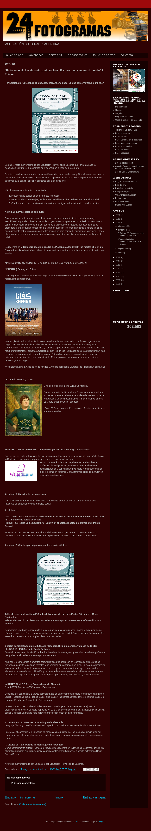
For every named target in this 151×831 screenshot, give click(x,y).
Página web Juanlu (123, 205)
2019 (118, 219)
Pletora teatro (121, 198)
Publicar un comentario (23, 783)
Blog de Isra (120, 185)
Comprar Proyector (123, 191)
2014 (118, 261)
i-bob (77, 822)
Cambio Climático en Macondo (128, 120)
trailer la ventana (122, 133)
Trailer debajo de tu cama (126, 130)
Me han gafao (121, 107)
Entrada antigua (94, 797)
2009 (118, 280)
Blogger (102, 822)
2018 (118, 223)
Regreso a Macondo (124, 117)
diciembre (122, 226)
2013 (118, 265)
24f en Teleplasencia (124, 163)
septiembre (123, 249)
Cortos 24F (56, 55)
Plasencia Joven (122, 201)
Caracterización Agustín (125, 195)
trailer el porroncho (123, 146)
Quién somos (14, 55)
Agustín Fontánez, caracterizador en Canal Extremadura (129, 167)
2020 (118, 215)
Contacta (126, 55)
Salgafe (118, 113)
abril (120, 253)
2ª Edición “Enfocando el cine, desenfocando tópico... (131, 234)
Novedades (35, 55)
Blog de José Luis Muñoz (126, 181)
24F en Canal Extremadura (127, 172)
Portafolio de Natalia (124, 188)
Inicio (59, 797)
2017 (118, 257)
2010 (118, 276)
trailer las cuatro (122, 150)
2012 (118, 269)
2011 (118, 273)
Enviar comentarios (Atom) (32, 804)
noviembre (123, 230)
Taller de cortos (104, 55)
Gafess (118, 110)
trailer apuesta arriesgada (126, 143)
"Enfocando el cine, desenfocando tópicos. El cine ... (130, 241)
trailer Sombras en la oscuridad (128, 140)
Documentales (78, 55)
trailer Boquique (122, 153)
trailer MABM (120, 136)
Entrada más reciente (20, 797)
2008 (118, 284)
